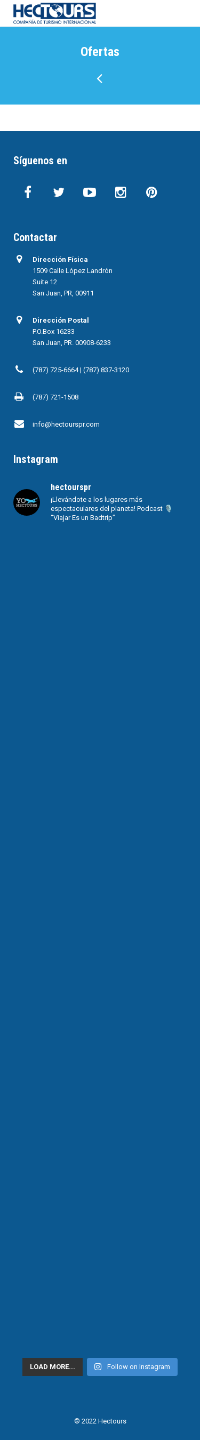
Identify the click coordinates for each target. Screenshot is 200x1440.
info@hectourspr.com (66, 424)
